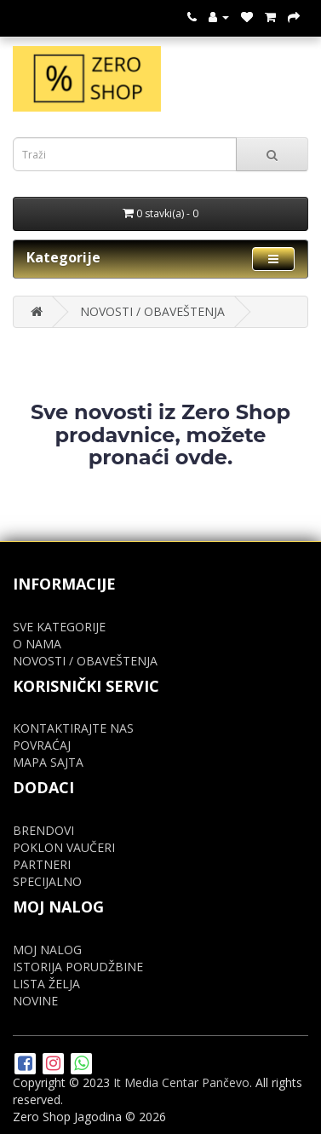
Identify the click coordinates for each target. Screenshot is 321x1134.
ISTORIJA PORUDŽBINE (78, 966)
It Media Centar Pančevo (181, 1082)
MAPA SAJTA (48, 762)
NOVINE (35, 1001)
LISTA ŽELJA (46, 984)
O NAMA (37, 644)
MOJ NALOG (47, 949)
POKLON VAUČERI (64, 847)
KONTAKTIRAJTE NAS (73, 728)
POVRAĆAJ (42, 745)
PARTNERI (42, 864)
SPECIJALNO (47, 881)
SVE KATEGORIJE (59, 627)
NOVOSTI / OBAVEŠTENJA (152, 311)
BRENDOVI (43, 830)
